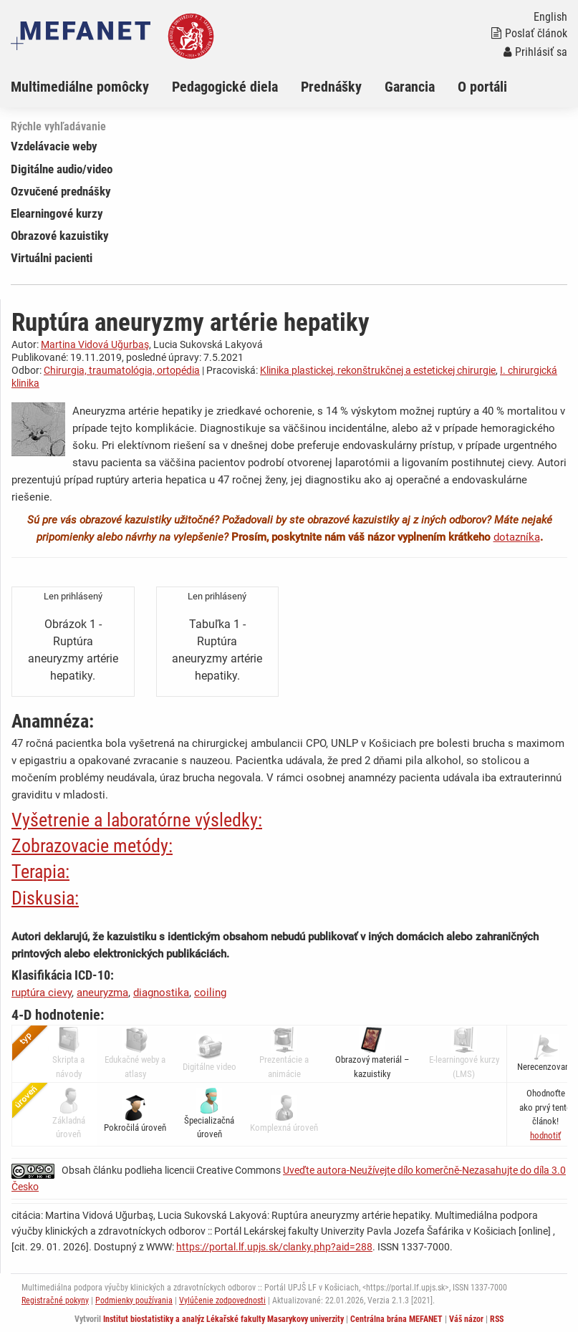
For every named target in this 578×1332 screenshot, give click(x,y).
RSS (497, 1319)
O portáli (482, 86)
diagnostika (161, 992)
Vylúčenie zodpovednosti (222, 1300)
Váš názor (466, 1319)
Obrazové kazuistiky (60, 235)
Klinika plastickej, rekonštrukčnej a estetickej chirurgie (378, 370)
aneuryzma (102, 992)
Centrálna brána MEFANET (396, 1319)
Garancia (410, 86)
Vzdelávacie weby (54, 146)
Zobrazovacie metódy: (92, 845)
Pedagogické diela (225, 86)
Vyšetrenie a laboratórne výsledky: (136, 820)
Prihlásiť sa (535, 52)
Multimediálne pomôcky (80, 86)
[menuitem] (91, 87)
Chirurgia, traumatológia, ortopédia (122, 370)
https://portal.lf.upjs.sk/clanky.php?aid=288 (274, 1247)
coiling (210, 992)
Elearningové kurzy (57, 213)
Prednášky (331, 86)
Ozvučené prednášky (61, 191)
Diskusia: (45, 898)
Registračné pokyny (55, 1300)
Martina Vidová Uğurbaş (95, 344)
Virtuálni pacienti (51, 258)
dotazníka (516, 537)
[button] (545, 1135)
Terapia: (40, 871)
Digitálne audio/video (61, 169)
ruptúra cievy (41, 992)
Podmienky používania (134, 1300)
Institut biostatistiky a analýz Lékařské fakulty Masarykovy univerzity (223, 1319)
